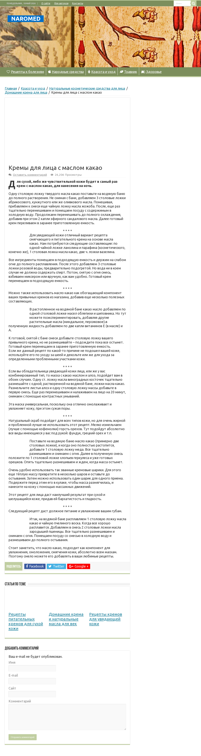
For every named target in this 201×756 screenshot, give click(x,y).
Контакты (77, 3)
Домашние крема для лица (26, 92)
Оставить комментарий (30, 174)
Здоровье (151, 72)
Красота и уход (102, 72)
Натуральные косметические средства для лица (87, 88)
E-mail (13, 675)
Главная (11, 88)
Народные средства (66, 72)
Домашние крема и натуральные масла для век (66, 619)
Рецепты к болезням (25, 72)
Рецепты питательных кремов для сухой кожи (26, 621)
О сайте (45, 3)
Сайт (12, 688)
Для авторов (61, 3)
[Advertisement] (124, 36)
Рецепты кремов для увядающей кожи (105, 619)
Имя (12, 662)
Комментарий (20, 701)
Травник (128, 72)
